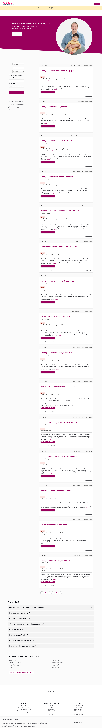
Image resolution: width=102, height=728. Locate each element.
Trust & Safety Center (23, 707)
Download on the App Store (51, 697)
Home (12, 13)
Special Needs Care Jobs (78, 711)
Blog (55, 688)
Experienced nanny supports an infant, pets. (59, 422)
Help (84, 4)
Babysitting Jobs (78, 705)
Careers (49, 688)
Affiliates (23, 705)
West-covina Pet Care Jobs (15, 103)
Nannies (51, 707)
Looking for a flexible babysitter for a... (57, 352)
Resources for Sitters (23, 712)
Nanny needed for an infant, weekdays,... (58, 177)
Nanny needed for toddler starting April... (58, 71)
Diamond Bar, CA (56, 664)
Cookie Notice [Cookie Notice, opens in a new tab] (31, 726)
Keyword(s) (12, 78)
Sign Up (96, 4)
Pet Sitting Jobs (78, 714)
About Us (41, 688)
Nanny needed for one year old (54, 107)
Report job (89, 96)
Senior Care (51, 712)
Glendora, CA (55, 667)
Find (10, 63)
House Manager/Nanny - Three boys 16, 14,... (60, 317)
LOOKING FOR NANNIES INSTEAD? (19, 677)
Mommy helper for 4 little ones (54, 525)
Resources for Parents (23, 711)
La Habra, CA (55, 665)
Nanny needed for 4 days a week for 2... (57, 561)
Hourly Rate (12, 83)
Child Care (51, 709)
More (55, 89)
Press (61, 688)
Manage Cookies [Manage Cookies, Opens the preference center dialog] (78, 722)
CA (25, 13)
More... (50, 80)
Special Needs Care (51, 711)
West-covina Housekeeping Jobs (16, 111)
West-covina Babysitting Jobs (16, 101)
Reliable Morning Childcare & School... (57, 491)
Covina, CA (12, 664)
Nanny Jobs (19, 13)
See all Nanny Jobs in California (21, 672)
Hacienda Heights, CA (57, 662)
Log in (90, 4)
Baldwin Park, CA (14, 665)
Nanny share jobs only (16, 75)
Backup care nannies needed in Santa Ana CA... (61, 211)
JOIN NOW (16, 34)
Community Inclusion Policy (23, 709)
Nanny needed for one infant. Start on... (57, 281)
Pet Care (51, 714)
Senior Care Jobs (78, 712)
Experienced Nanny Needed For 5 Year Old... (59, 247)
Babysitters (51, 705)
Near (10, 67)
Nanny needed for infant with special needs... (60, 456)
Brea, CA (11, 667)
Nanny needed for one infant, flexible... (57, 141)
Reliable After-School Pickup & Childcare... (59, 387)
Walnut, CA (12, 660)
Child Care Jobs (78, 709)
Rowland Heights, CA (15, 662)
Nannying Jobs (78, 707)
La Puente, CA (55, 660)
